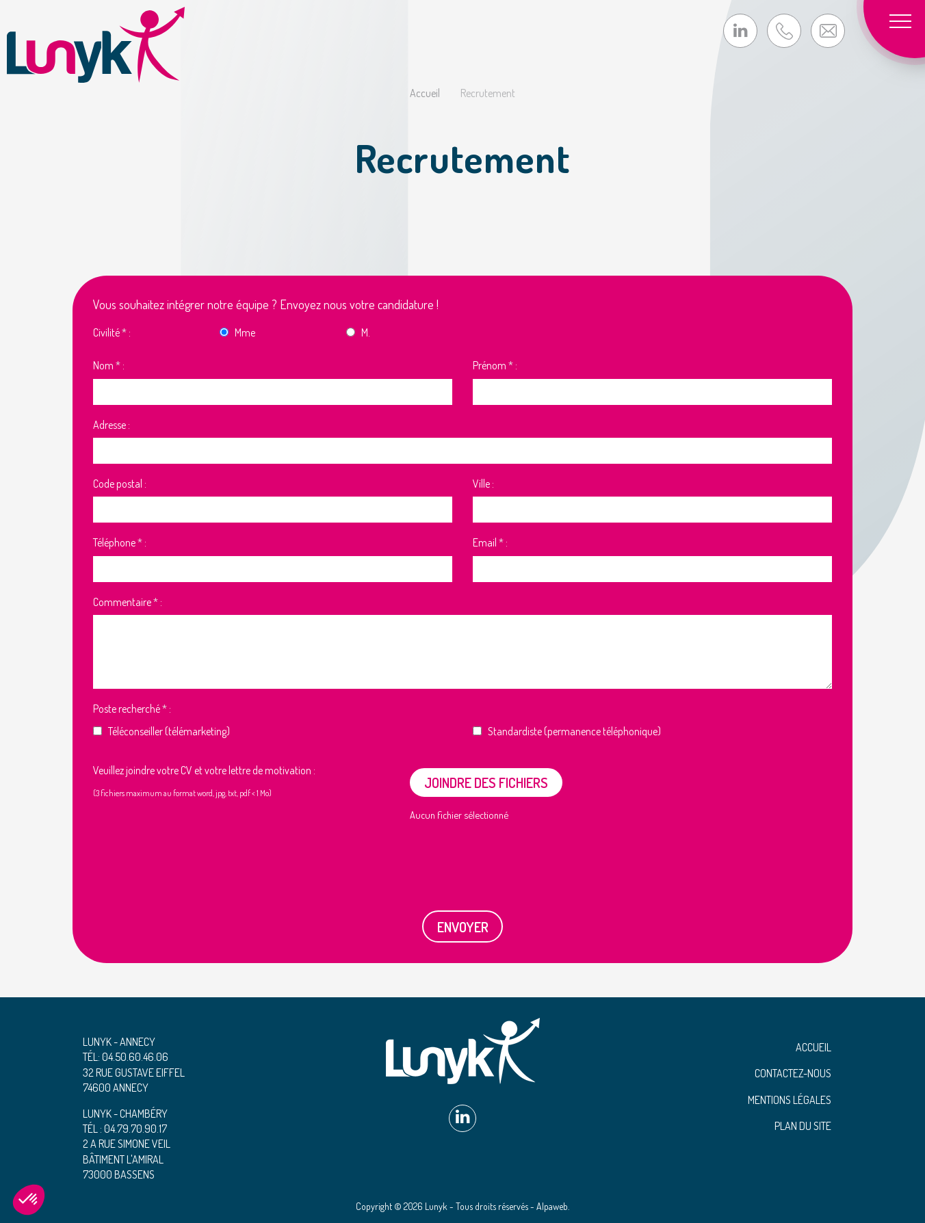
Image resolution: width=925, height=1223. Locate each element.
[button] (28, 1199)
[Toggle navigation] (904, 20)
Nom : (109, 365)
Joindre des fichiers (486, 782)
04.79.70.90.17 (135, 1128)
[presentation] (207, 859)
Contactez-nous (793, 1073)
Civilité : (112, 332)
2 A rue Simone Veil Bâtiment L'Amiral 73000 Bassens (126, 1159)
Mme (245, 332)
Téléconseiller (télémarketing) (169, 731)
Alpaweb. (552, 1206)
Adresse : (111, 425)
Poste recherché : (132, 708)
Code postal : (119, 483)
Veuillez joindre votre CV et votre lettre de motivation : (204, 770)
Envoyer (462, 927)
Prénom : (495, 365)
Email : (490, 542)
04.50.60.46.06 (135, 1057)
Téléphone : (119, 542)
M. (365, 332)
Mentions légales (789, 1100)
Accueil (813, 1047)
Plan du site (802, 1126)
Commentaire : (127, 602)
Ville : (483, 483)
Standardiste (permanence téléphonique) (574, 731)
